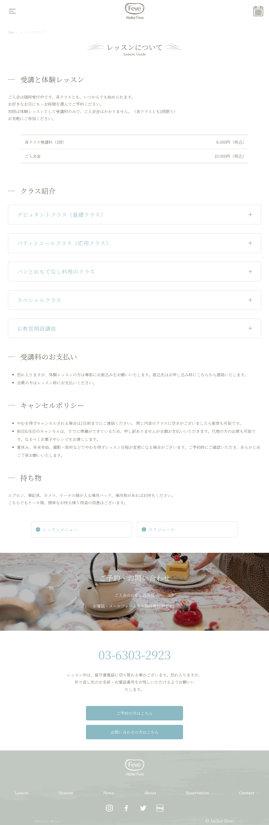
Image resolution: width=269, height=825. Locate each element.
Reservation (197, 775)
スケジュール (158, 529)
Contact (246, 775)
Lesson (22, 775)
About (149, 775)
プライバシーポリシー (48, 803)
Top (11, 32)
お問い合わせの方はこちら (182, 714)
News (108, 775)
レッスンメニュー (69, 529)
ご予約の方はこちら (88, 714)
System (65, 775)
